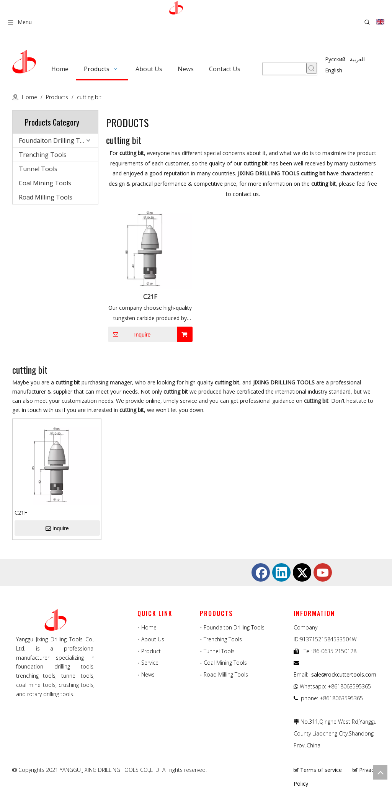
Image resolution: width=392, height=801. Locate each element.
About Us (152, 639)
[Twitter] (302, 572)
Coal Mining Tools (45, 183)
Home (149, 627)
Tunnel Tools (38, 169)
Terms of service (321, 769)
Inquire (129, 334)
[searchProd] (284, 69)
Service (149, 662)
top (380, 772)
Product (151, 651)
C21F (150, 297)
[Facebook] (261, 572)
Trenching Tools (43, 154)
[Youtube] (323, 572)
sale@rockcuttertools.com (343, 674)
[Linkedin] (281, 572)
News (148, 674)
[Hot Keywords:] (311, 68)
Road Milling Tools (45, 197)
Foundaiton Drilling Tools (55, 140)
